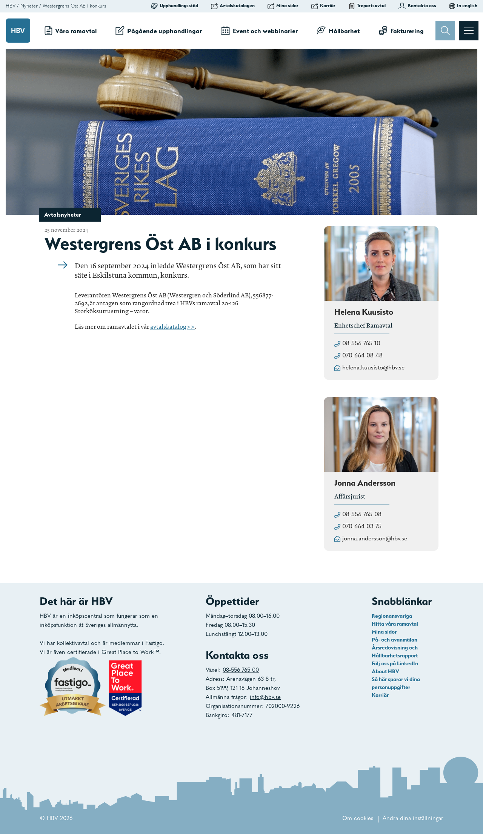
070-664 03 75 (361, 527)
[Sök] (445, 30)
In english (463, 6)
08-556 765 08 (361, 515)
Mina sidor (283, 6)
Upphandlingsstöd (174, 6)
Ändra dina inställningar (413, 819)
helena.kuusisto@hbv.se (373, 368)
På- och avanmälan (394, 639)
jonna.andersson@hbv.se (374, 539)
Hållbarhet (338, 30)
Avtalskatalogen (233, 6)
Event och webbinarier (259, 30)
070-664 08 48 (362, 356)
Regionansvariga (392, 615)
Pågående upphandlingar (158, 30)
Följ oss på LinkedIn (395, 663)
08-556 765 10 (361, 344)
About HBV (385, 671)
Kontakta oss (417, 6)
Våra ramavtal (71, 30)
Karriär (323, 6)
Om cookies (357, 819)
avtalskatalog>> (172, 327)
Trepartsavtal (367, 6)
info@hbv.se (265, 697)
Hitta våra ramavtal (395, 623)
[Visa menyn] (468, 30)
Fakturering (401, 30)
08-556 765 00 (241, 670)
